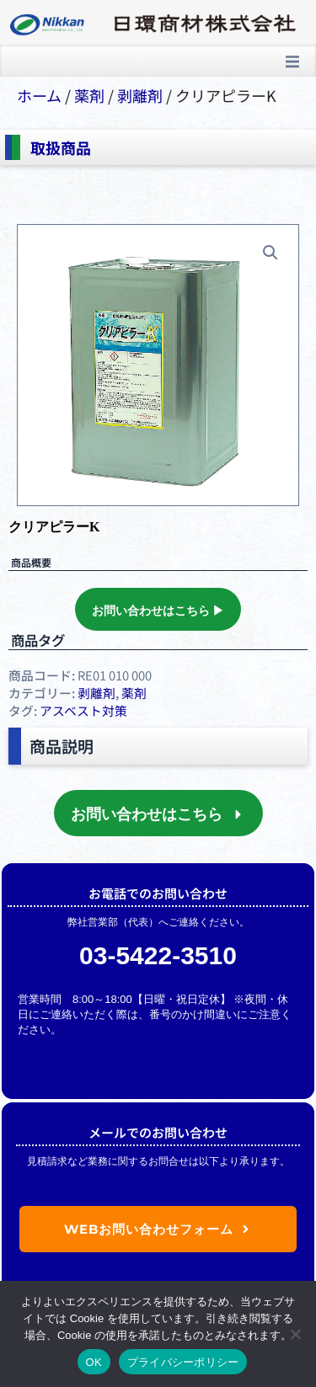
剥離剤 (140, 95)
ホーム (39, 95)
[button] (292, 61)
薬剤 (89, 95)
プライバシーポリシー (183, 1362)
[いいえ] (295, 1334)
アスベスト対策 (83, 710)
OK (94, 1362)
